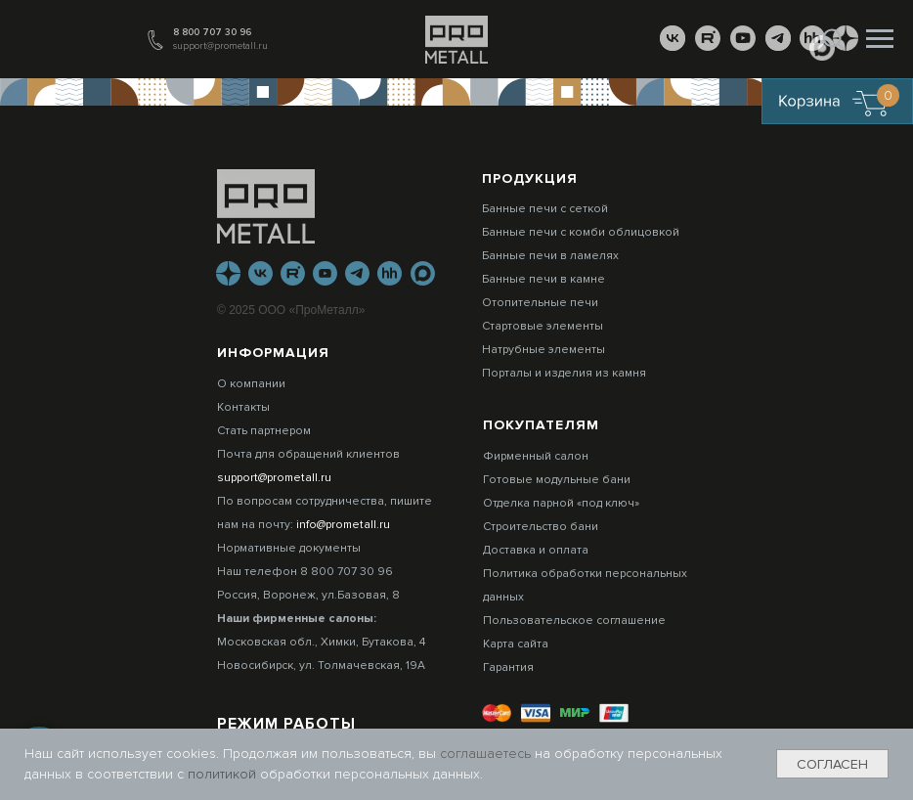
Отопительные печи (540, 302)
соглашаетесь (487, 753)
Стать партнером (264, 430)
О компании (251, 384)
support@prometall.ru (220, 46)
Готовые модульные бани (556, 479)
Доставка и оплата (535, 550)
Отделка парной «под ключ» (561, 503)
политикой (224, 774)
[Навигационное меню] (879, 39)
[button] (833, 38)
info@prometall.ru (343, 524)
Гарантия (508, 667)
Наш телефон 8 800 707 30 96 (305, 571)
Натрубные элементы (543, 349)
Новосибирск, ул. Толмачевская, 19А (321, 665)
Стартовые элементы (542, 326)
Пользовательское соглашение (574, 620)
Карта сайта (515, 644)
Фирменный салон (535, 456)
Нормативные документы (289, 548)
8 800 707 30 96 (212, 32)
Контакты (243, 407)
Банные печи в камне (543, 279)
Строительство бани (540, 526)
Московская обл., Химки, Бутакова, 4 (321, 642)
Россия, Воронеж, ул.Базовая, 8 (308, 595)
